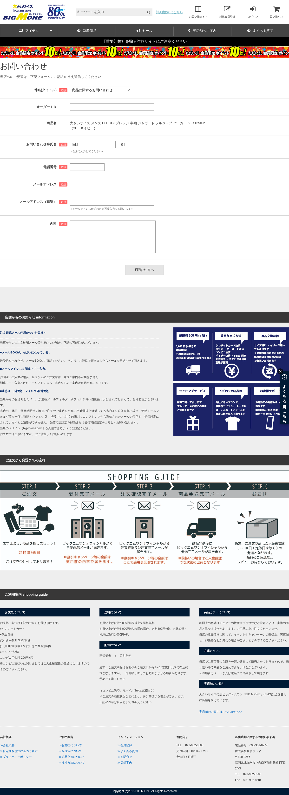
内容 (53, 224)
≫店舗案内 (125, 762)
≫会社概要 (7, 745)
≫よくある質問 (128, 751)
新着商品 (86, 31)
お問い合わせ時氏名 (41, 144)
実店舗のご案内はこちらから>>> (220, 711)
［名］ (122, 144)
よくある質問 (260, 31)
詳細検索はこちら (169, 12)
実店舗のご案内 (202, 31)
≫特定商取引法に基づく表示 (19, 751)
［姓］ (75, 144)
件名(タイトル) (45, 90)
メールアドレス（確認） (38, 202)
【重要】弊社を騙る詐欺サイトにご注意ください (144, 41)
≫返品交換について (72, 757)
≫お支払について (70, 745)
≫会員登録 (125, 745)
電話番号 (50, 167)
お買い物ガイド (198, 12)
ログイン (252, 12)
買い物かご (276, 12)
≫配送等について (70, 751)
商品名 (51, 123)
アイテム (36, 31)
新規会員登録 (227, 12)
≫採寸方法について (72, 762)
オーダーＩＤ (46, 107)
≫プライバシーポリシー (16, 757)
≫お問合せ (125, 757)
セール (144, 31)
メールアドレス (45, 184)
